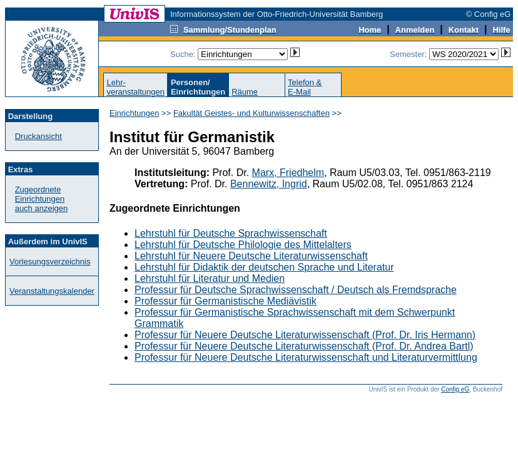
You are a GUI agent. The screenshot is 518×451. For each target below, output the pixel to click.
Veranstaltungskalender (51, 291)
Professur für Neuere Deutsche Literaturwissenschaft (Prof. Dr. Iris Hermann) (305, 334)
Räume (244, 91)
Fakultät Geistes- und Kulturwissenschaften (251, 113)
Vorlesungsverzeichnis (49, 261)
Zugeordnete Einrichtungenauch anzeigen (41, 199)
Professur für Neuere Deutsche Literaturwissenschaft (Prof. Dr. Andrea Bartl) (304, 346)
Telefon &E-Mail (305, 87)
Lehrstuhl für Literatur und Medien (210, 278)
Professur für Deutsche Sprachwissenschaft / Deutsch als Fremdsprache (296, 289)
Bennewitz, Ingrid (268, 184)
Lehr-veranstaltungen (135, 87)
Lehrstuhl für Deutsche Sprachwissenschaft (231, 233)
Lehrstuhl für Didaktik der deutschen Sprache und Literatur (264, 267)
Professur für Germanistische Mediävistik (226, 301)
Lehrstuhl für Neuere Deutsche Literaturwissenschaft (251, 256)
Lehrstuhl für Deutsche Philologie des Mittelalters (243, 244)
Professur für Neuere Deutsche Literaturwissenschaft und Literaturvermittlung (306, 357)
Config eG (455, 389)
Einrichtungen (134, 113)
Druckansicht (38, 136)
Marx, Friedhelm (288, 172)
